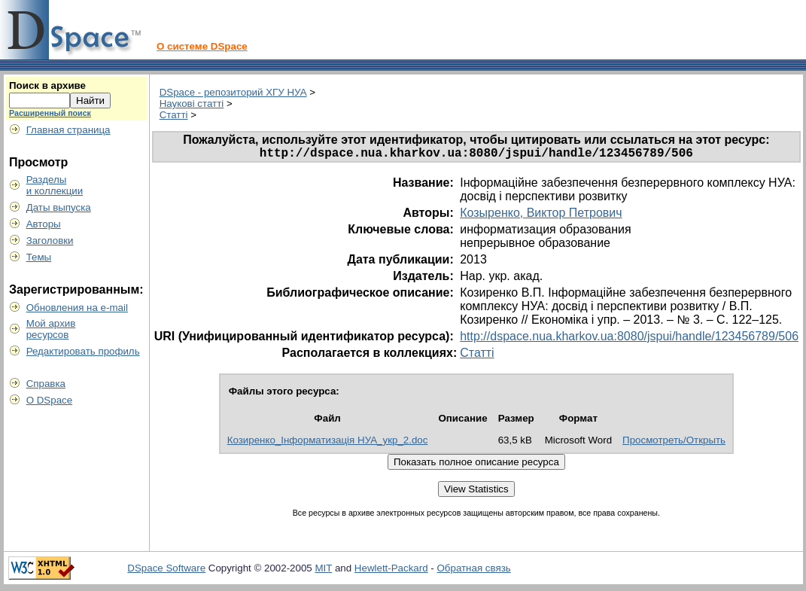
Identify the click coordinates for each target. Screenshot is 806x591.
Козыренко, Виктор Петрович (541, 215)
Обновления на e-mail (77, 307)
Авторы (43, 224)
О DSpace (49, 400)
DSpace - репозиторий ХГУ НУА (233, 92)
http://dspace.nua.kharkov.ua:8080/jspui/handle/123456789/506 (629, 339)
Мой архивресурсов (51, 329)
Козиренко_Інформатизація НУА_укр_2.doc (327, 443)
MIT (323, 571)
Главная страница (68, 130)
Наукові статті (192, 103)
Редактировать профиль (83, 351)
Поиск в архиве (47, 85)
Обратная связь (473, 571)
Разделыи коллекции (55, 185)
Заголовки (50, 240)
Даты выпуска (58, 207)
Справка (45, 383)
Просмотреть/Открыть (673, 443)
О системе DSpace (202, 46)
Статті (174, 114)
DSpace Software (166, 571)
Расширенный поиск (50, 112)
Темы (39, 257)
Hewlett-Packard (391, 571)
